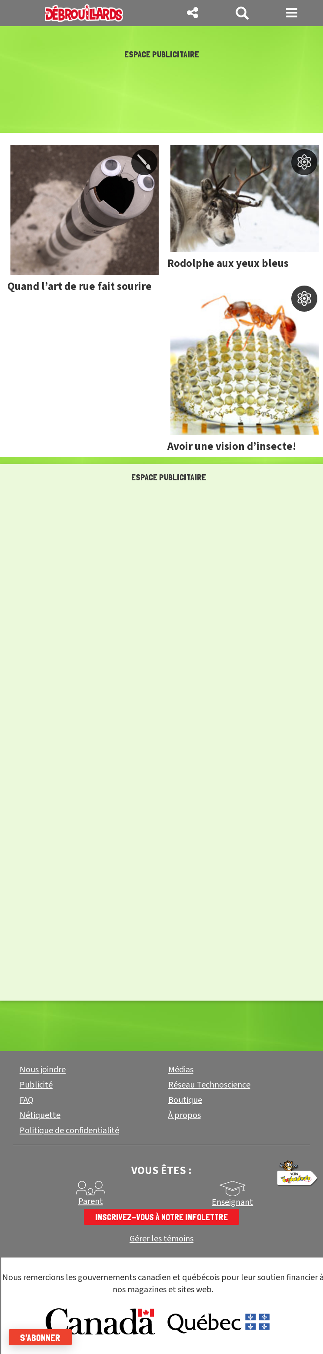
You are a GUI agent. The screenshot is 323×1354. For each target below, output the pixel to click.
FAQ (26, 1100)
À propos (184, 1115)
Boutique (185, 1100)
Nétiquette (40, 1115)
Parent (90, 1201)
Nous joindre (43, 1070)
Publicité (36, 1085)
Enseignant (232, 1202)
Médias (180, 1070)
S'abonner (40, 1337)
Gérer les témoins (161, 1239)
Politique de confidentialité (69, 1130)
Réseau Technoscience (209, 1085)
